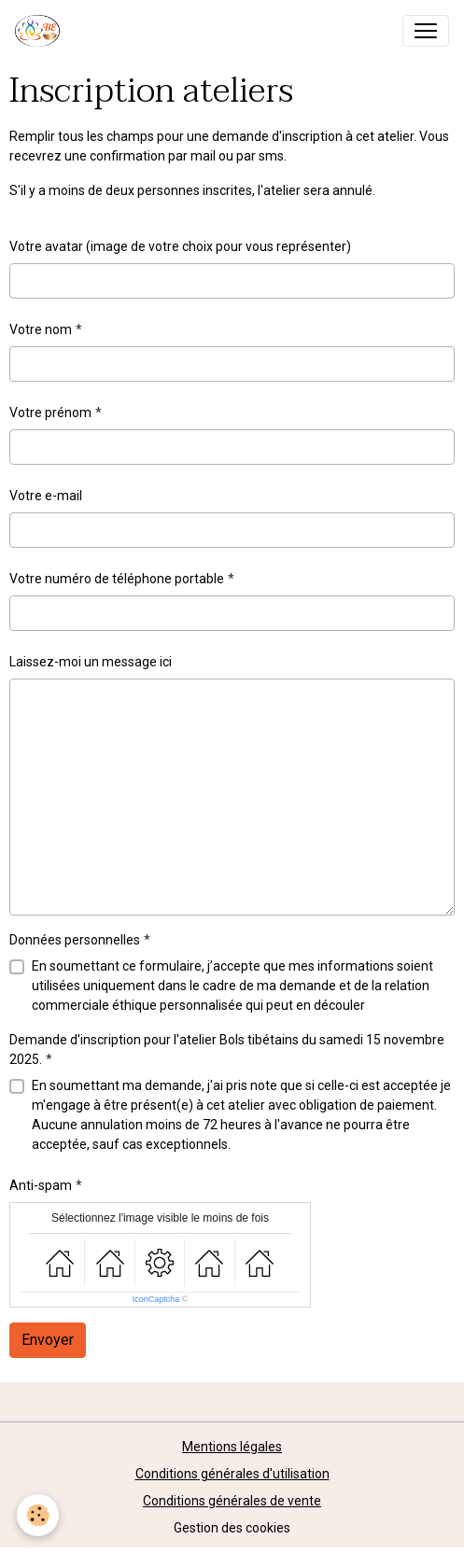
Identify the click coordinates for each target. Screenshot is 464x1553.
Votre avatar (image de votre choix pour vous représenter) (180, 246)
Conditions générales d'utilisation (232, 1473)
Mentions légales (232, 1446)
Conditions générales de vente (232, 1500)
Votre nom (40, 329)
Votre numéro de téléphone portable (116, 578)
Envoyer (47, 1340)
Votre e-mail (45, 495)
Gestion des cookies (232, 1527)
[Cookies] (38, 1515)
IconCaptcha (156, 1299)
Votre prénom (50, 412)
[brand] (41, 31)
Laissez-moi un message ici (90, 661)
